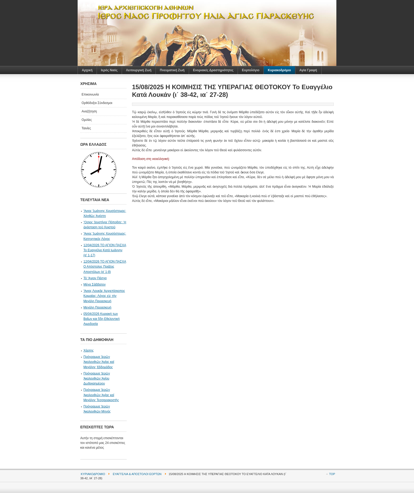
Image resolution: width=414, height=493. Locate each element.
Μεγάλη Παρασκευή (97, 307)
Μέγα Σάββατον (94, 284)
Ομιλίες (87, 120)
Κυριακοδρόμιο (93, 474)
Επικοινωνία (90, 94)
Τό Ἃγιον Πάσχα (95, 278)
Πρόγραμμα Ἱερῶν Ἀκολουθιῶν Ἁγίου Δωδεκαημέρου (96, 378)
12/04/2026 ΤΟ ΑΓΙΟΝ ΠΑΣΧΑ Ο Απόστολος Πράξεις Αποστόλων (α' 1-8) (104, 266)
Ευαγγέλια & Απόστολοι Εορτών (137, 474)
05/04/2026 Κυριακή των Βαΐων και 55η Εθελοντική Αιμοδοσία (101, 319)
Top (332, 474)
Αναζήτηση (89, 111)
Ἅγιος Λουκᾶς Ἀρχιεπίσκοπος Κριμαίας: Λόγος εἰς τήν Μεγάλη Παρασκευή (104, 296)
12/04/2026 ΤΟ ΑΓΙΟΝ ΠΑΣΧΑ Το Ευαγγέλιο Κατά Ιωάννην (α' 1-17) (104, 250)
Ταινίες (86, 128)
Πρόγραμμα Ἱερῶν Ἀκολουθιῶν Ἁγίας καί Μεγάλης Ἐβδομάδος (98, 362)
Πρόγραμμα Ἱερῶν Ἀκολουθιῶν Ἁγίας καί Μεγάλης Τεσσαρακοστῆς (101, 395)
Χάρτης (88, 350)
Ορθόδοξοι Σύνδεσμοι (97, 103)
